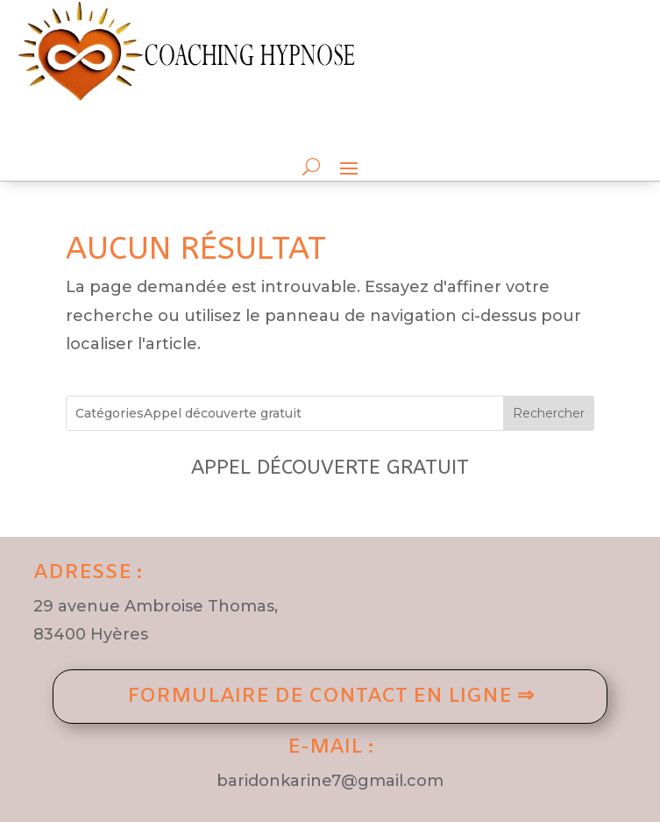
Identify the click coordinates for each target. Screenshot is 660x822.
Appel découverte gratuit (330, 467)
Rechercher (549, 413)
